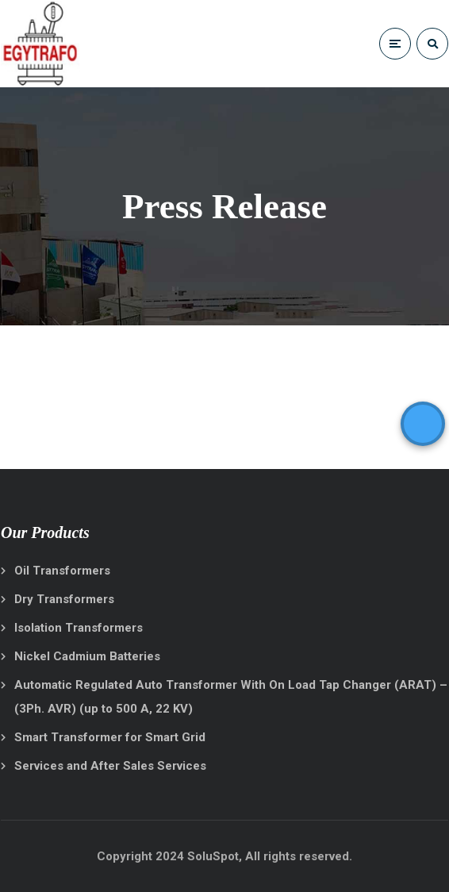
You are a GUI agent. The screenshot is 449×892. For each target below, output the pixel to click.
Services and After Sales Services (110, 766)
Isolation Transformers (78, 628)
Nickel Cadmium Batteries (87, 656)
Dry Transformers (64, 599)
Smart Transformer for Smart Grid (109, 737)
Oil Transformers (62, 570)
